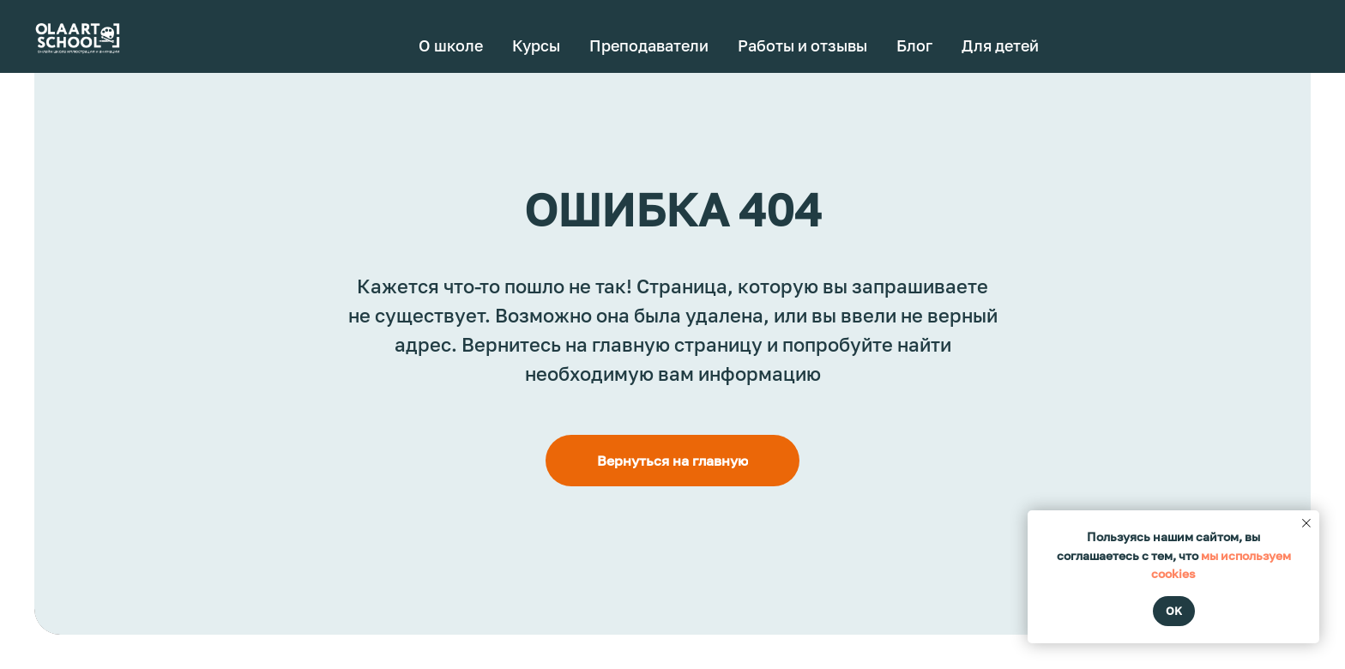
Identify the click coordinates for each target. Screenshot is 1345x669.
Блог (914, 45)
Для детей (1000, 45)
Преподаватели (649, 45)
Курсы (536, 45)
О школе (451, 45)
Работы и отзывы (802, 45)
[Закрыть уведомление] (1306, 523)
